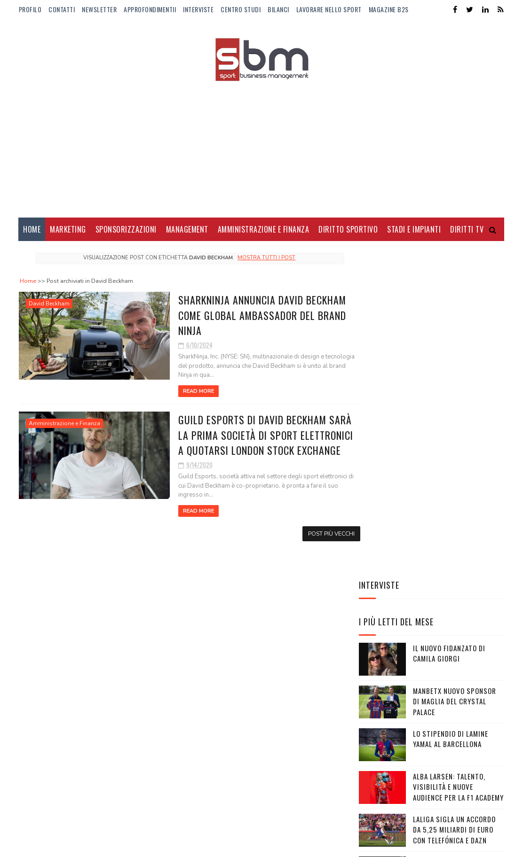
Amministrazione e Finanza (263, 230)
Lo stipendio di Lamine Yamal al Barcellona (450, 437)
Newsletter (99, 9)
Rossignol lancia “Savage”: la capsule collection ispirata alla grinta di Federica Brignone (428, 581)
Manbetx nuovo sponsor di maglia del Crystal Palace (454, 399)
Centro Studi (241, 9)
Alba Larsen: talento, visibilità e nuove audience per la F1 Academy (458, 485)
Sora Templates (64, 845)
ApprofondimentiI (150, 9)
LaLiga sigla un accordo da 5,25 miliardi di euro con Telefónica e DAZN (454, 528)
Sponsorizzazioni (126, 230)
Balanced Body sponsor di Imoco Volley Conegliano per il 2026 (457, 676)
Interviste (198, 9)
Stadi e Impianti (414, 230)
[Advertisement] (261, 143)
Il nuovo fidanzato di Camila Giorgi (449, 351)
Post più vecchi (313, 534)
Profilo (30, 9)
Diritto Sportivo (348, 230)
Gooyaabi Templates (147, 845)
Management (187, 230)
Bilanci (278, 9)
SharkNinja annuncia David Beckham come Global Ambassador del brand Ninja (240, 316)
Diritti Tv (466, 230)
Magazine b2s (389, 9)
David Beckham (49, 304)
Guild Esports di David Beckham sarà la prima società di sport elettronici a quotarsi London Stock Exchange (244, 436)
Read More (175, 392)
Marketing (68, 230)
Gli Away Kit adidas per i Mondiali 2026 (454, 628)
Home (31, 230)
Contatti (61, 9)
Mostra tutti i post (257, 258)
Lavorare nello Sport (329, 9)
